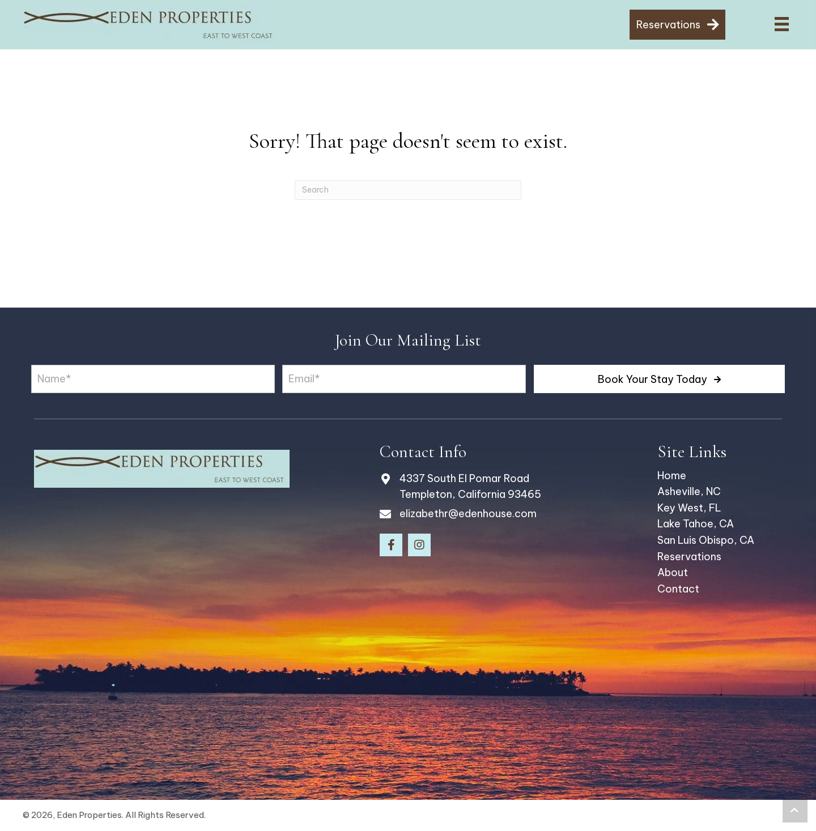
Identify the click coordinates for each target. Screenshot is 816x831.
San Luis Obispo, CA (705, 540)
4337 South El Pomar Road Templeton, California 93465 (470, 486)
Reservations (689, 556)
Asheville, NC (689, 491)
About (672, 572)
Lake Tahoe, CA (695, 523)
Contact (678, 588)
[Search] (408, 190)
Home (671, 475)
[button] (659, 379)
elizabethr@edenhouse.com (468, 513)
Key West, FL (689, 507)
